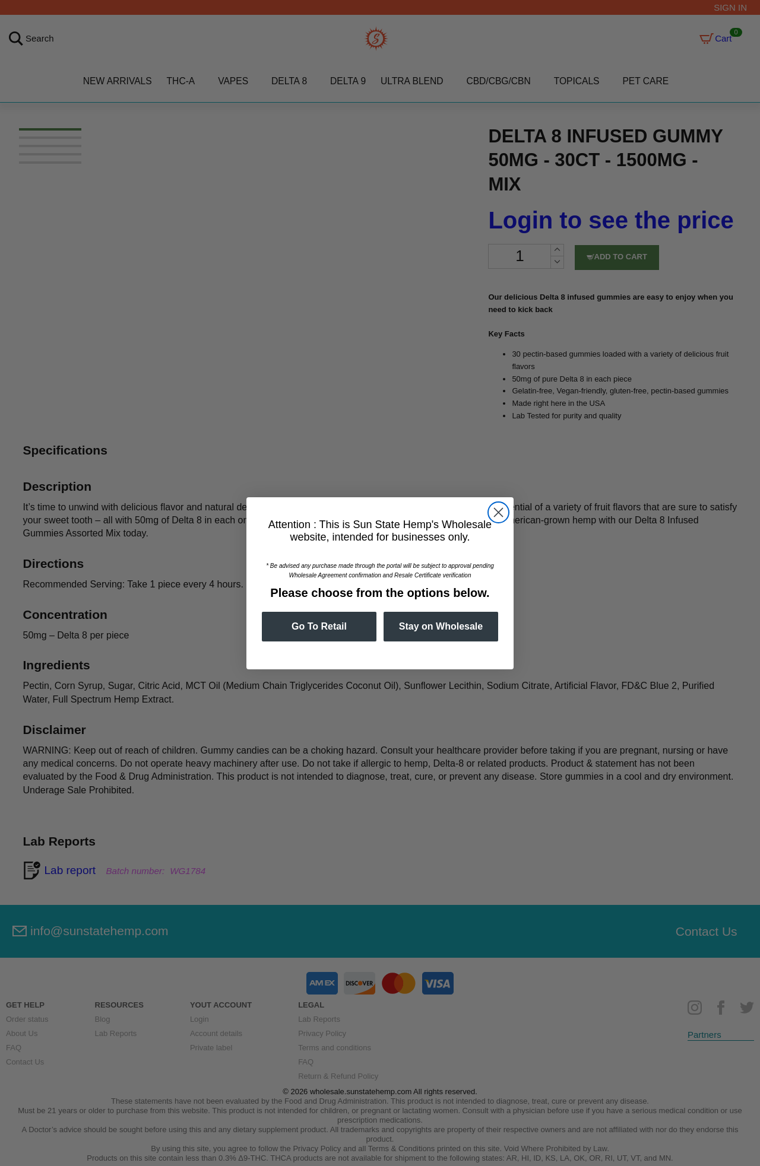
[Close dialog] (498, 512)
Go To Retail (319, 626)
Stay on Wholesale (441, 626)
